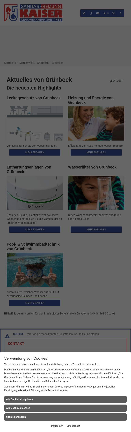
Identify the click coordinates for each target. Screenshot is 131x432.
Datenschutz (73, 425)
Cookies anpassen (16, 416)
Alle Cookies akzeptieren (19, 399)
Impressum (57, 425)
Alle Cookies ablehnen (18, 408)
